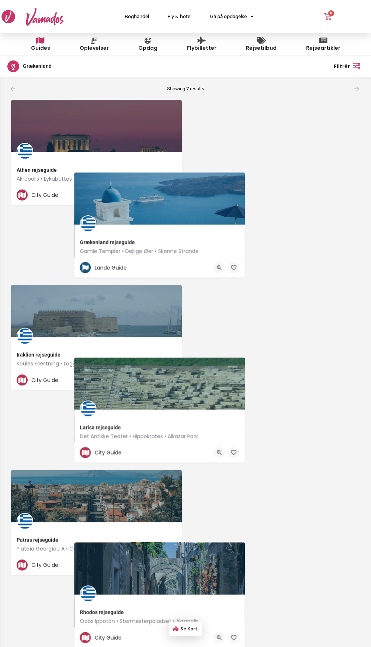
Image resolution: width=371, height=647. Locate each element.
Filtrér (349, 66)
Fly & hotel (179, 17)
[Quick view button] (156, 195)
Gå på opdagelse (232, 16)
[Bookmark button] (170, 195)
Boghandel (137, 17)
